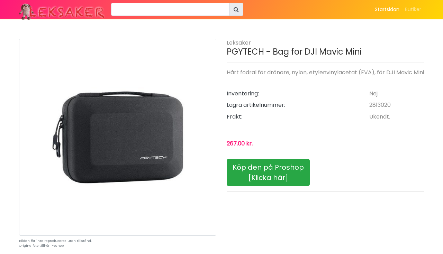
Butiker (413, 9)
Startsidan (387, 9)
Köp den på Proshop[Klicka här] (268, 172)
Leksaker (239, 43)
